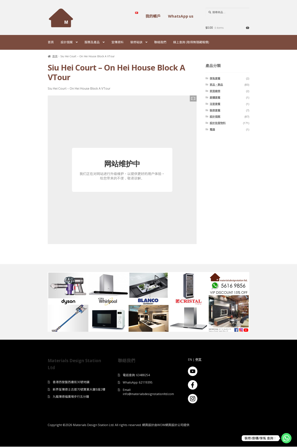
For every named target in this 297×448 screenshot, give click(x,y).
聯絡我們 (160, 42)
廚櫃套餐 (215, 97)
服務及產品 (92, 42)
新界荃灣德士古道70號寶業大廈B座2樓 (79, 390)
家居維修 (215, 91)
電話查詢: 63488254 (136, 376)
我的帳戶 (153, 16)
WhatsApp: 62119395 (137, 383)
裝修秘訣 (136, 42)
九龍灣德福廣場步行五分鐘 (71, 398)
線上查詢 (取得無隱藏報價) (191, 42)
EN (190, 361)
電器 (212, 129)
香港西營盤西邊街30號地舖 (71, 383)
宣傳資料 (117, 42)
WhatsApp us (180, 16)
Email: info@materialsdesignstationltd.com (148, 393)
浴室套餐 (215, 104)
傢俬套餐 (215, 78)
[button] (193, 98)
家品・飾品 (216, 84)
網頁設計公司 (174, 426)
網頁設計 (148, 426)
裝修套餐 (215, 110)
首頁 (51, 42)
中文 (198, 361)
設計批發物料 (218, 123)
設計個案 (67, 42)
